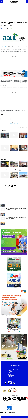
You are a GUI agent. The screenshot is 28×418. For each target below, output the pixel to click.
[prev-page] (1, 226)
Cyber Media (10, 371)
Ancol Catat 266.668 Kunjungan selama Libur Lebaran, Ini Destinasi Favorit (14, 169)
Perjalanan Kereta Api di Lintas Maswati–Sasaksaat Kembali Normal (5, 169)
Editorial (9, 372)
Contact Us (9, 377)
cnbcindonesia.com (7, 79)
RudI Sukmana (5, 25)
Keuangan (4, 5)
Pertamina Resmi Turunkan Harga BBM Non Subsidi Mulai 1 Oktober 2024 (21, 127)
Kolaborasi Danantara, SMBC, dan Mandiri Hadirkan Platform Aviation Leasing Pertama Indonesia (14, 154)
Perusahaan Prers (11, 375)
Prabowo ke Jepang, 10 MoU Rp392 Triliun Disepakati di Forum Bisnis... (23, 169)
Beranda (2, 5)
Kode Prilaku (10, 374)
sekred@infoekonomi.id (14, 123)
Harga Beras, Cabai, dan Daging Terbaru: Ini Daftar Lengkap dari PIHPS (4, 180)
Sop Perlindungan (11, 376)
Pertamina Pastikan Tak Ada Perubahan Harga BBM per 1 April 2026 (23, 180)
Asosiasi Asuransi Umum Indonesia (8, 114)
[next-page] (2, 226)
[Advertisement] (14, 13)
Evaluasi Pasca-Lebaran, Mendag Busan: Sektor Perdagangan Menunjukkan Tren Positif (23, 154)
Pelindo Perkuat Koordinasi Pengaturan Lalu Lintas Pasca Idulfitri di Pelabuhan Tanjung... (14, 180)
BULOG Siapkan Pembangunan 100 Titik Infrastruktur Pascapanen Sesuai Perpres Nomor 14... (4, 154)
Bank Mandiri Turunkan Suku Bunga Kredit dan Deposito (6, 127)
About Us (9, 370)
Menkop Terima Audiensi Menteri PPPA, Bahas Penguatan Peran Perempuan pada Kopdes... (23, 141)
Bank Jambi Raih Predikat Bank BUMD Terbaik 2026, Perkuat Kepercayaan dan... (5, 140)
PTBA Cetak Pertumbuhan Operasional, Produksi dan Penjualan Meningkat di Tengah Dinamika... (13, 141)
